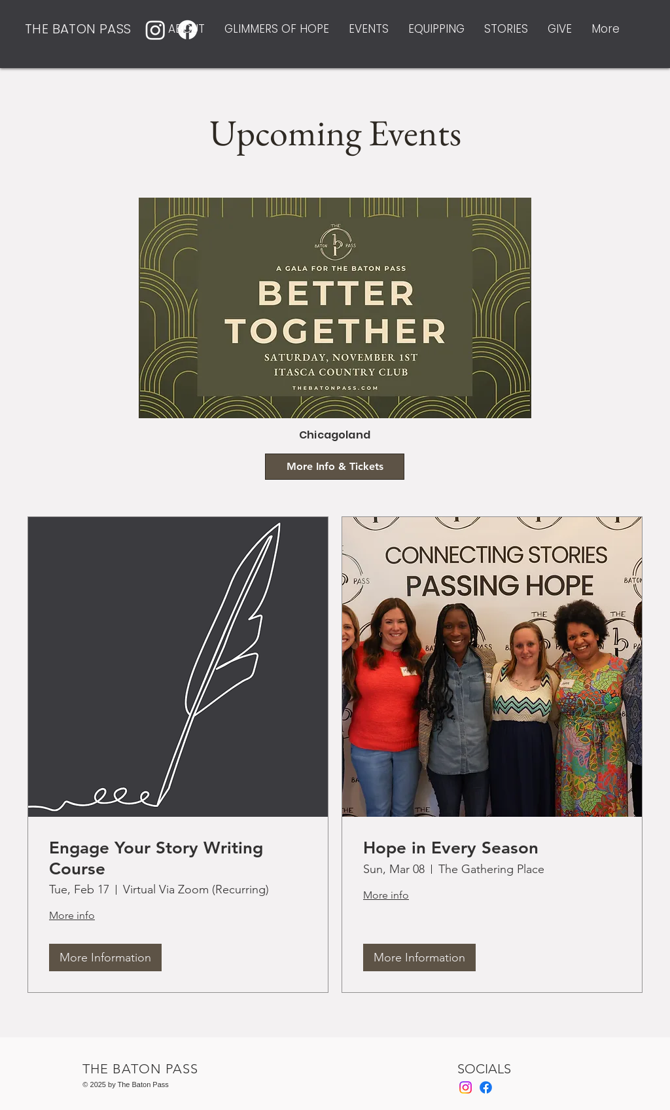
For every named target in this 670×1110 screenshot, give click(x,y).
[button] (186, 29)
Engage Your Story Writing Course (156, 858)
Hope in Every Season (450, 848)
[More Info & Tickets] (334, 467)
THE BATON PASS (78, 29)
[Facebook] (486, 1087)
